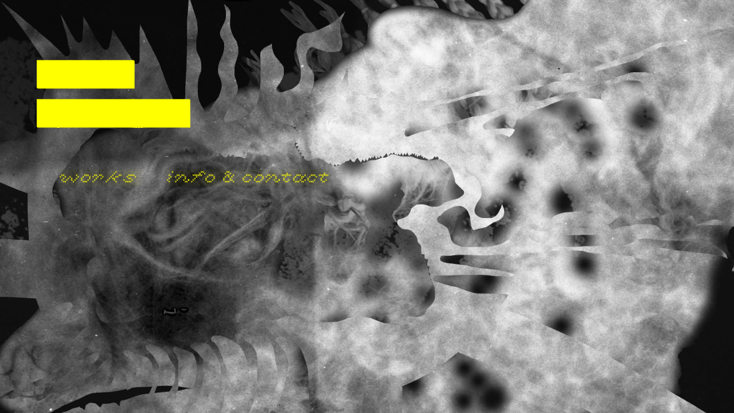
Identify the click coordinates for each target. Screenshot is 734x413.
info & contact (248, 177)
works (99, 177)
